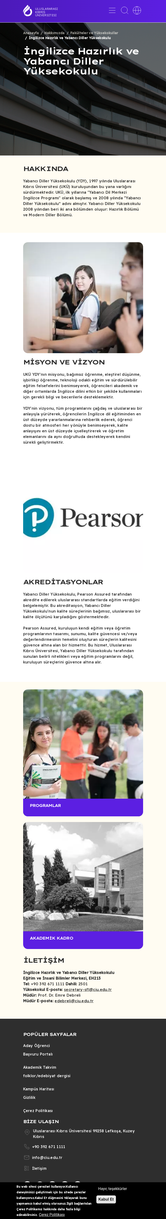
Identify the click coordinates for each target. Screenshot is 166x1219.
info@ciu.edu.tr (47, 1157)
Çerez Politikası (38, 1110)
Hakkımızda (54, 33)
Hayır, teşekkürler (112, 1188)
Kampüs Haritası (38, 1089)
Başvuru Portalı (38, 1054)
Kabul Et (106, 1199)
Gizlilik (29, 1097)
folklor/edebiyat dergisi (47, 1075)
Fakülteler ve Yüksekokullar (94, 33)
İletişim (39, 1168)
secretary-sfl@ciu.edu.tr (88, 989)
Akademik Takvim (39, 1067)
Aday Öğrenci (36, 1045)
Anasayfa (31, 33)
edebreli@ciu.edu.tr (74, 1000)
